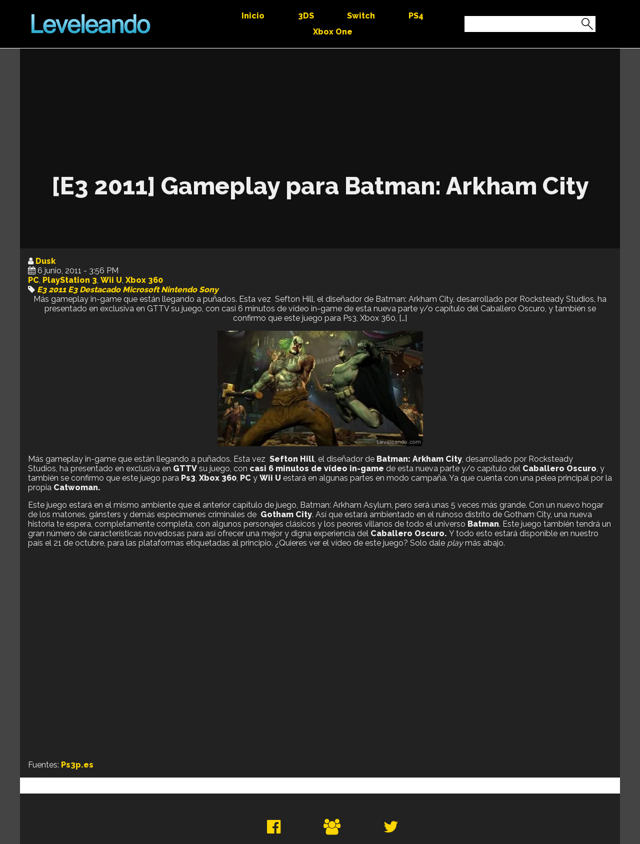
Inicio (253, 15)
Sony (208, 289)
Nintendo (179, 289)
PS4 (416, 15)
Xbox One (332, 31)
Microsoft (140, 289)
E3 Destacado (94, 289)
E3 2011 (51, 289)
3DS (306, 15)
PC (33, 280)
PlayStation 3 (69, 280)
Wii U (111, 280)
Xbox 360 (144, 280)
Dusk (46, 261)
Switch (361, 15)
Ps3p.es (77, 765)
